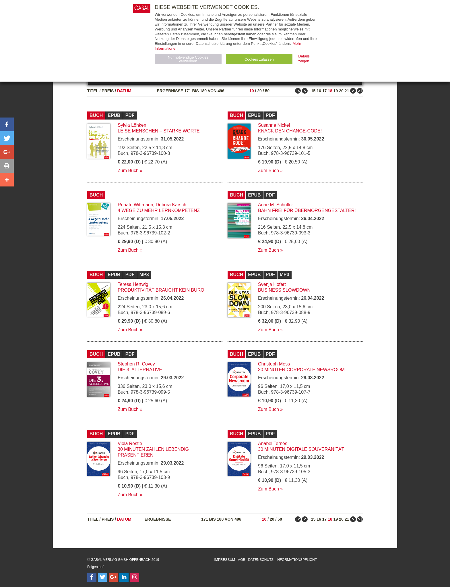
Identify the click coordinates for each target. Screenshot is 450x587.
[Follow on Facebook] (91, 577)
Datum (124, 90)
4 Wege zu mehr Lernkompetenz (159, 210)
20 (259, 90)
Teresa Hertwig (133, 284)
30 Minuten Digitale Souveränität (301, 449)
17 (324, 90)
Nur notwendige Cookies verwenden (188, 59)
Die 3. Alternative (140, 369)
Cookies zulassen (259, 59)
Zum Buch (128, 170)
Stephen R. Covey (136, 363)
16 (319, 90)
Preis (108, 90)
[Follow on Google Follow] (113, 577)
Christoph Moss (274, 363)
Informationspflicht (296, 560)
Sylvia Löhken (132, 125)
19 (335, 90)
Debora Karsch (171, 204)
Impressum (224, 560)
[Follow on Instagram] (134, 577)
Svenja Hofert (272, 284)
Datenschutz (260, 560)
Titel (92, 90)
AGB (241, 560)
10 (251, 90)
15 (313, 90)
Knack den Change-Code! (290, 130)
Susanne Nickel (274, 125)
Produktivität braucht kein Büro (161, 290)
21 (347, 90)
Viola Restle (130, 443)
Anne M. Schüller (275, 204)
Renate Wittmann (135, 204)
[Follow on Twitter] (102, 577)
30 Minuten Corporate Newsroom (301, 369)
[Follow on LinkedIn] (124, 577)
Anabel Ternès (272, 443)
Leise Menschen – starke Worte (159, 130)
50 (267, 90)
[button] (7, 124)
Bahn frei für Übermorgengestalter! (307, 210)
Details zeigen (304, 58)
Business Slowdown (284, 290)
